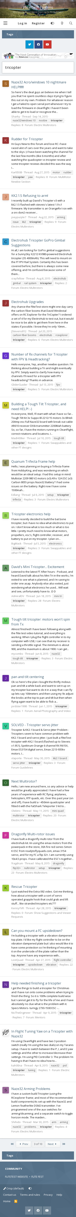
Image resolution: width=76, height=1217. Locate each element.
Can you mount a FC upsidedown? (36, 930)
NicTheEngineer (21, 1012)
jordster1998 (19, 706)
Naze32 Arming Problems (30, 1089)
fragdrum (17, 863)
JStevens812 (18, 331)
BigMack (16, 543)
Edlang (15, 495)
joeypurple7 (18, 217)
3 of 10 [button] (38, 1144)
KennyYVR (17, 908)
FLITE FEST (37, 1176)
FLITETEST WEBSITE (16, 1176)
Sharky (15, 116)
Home (7, 1201)
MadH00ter (18, 438)
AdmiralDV (17, 596)
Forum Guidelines (22, 767)
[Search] (70, 23)
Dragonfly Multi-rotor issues (33, 834)
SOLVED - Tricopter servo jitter (34, 725)
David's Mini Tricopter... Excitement (37, 567)
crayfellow (17, 278)
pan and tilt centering (27, 677)
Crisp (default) (13, 1188)
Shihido (16, 1122)
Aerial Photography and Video (52, 711)
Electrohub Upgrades (27, 302)
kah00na (16, 1065)
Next (53, 1144)
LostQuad (17, 960)
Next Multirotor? (24, 781)
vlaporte (16, 758)
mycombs (17, 653)
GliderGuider (19, 384)
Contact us (9, 1195)
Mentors (40, 1017)
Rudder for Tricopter (27, 139)
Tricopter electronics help (30, 514)
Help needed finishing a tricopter (36, 983)
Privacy (48, 1195)
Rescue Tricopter (24, 886)
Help (59, 1195)
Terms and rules (30, 1195)
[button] (5, 23)
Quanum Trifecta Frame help (33, 461)
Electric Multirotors (45, 125)
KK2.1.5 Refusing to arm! (29, 195)
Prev (23, 1144)
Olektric (16, 811)
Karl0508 (16, 172)
